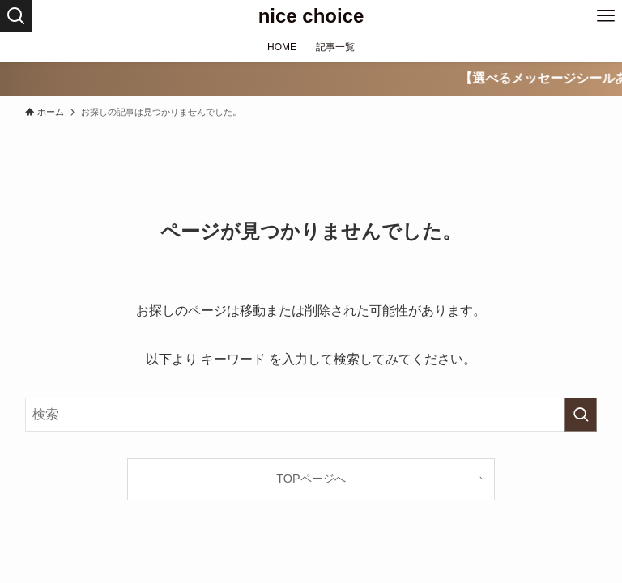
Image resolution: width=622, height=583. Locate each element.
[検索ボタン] (16, 16)
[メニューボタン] (606, 16)
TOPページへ (310, 478)
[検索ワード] (311, 415)
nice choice (311, 16)
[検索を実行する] (580, 415)
